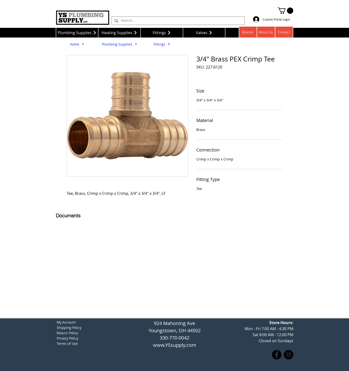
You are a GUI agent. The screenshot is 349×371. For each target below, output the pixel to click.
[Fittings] (162, 33)
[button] (285, 11)
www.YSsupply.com (174, 345)
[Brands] (248, 32)
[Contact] (284, 32)
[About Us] (266, 32)
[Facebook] (276, 354)
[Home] (77, 44)
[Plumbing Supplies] (77, 33)
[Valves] (204, 33)
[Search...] (177, 21)
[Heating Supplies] (119, 33)
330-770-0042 (174, 337)
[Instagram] (288, 354)
